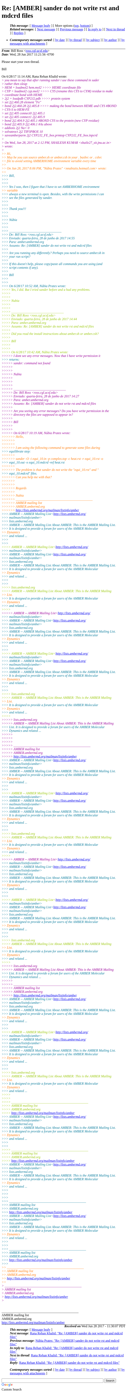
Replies (19, 33)
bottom (84, 25)
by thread (76, 40)
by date (60, 40)
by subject (93, 40)
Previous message (71, 29)
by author (110, 40)
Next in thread (115, 29)
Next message (46, 29)
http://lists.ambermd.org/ (69, 514)
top (76, 25)
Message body (40, 25)
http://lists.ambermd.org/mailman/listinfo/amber (47, 510)
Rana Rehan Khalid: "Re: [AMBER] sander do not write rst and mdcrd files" (69, 1362)
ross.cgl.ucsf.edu (37, 50)
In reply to (95, 29)
